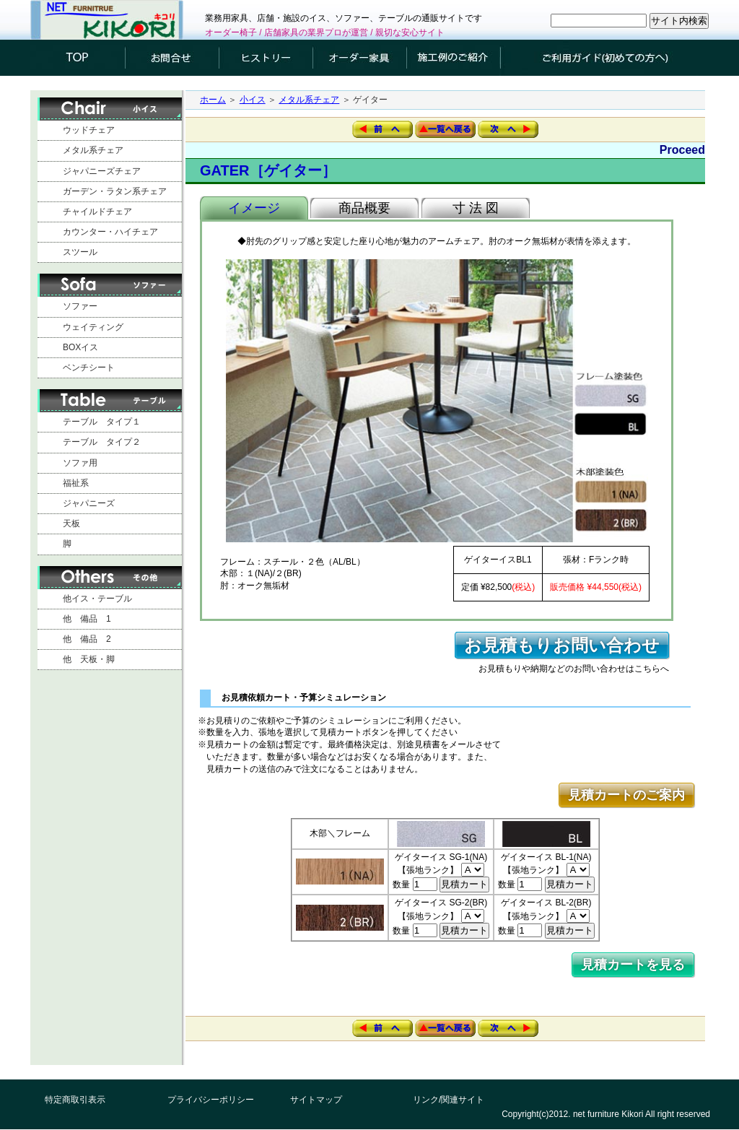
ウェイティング (93, 327)
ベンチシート (89, 367)
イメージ (254, 208)
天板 (71, 523)
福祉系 (76, 483)
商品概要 (364, 208)
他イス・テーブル (97, 599)
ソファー (80, 306)
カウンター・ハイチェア (110, 232)
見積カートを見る (633, 964)
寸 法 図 (475, 208)
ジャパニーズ (89, 503)
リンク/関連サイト (448, 1100)
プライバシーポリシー (210, 1100)
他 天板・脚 (89, 659)
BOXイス (80, 347)
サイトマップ (316, 1100)
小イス (253, 100)
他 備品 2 (87, 639)
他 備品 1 (87, 619)
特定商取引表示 (75, 1100)
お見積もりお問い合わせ (562, 645)
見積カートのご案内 (626, 795)
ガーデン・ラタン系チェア (115, 191)
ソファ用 (80, 463)
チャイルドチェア (97, 212)
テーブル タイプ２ (102, 442)
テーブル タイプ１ (102, 422)
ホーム (213, 100)
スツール (80, 252)
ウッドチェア (89, 130)
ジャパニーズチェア (102, 171)
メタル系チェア (93, 150)
